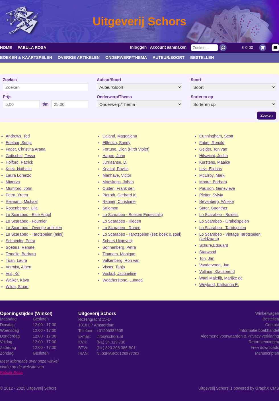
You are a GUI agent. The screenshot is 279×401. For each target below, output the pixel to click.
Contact (272, 324)
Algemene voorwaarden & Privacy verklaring (240, 336)
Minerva (13, 182)
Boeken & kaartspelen (26, 57)
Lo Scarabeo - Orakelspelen (224, 221)
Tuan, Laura (16, 260)
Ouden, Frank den (118, 188)
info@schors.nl (110, 336)
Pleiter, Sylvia (211, 195)
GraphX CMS (267, 388)
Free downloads (265, 347)
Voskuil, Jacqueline (119, 273)
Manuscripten (267, 353)
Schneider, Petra (20, 240)
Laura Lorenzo (18, 175)
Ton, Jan (206, 258)
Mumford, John (19, 188)
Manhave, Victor (116, 175)
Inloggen (138, 47)
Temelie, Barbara (21, 254)
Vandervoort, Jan (214, 265)
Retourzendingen (264, 342)
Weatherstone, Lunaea (122, 280)
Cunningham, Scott (216, 136)
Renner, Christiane (119, 201)
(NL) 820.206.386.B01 (116, 348)
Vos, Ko (12, 273)
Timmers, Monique (118, 254)
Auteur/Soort (168, 57)
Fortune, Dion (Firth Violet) (125, 149)
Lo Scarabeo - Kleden (121, 221)
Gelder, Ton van (213, 149)
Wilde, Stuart (17, 286)
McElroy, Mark (211, 175)
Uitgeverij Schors (41, 388)
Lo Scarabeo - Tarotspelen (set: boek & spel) (141, 234)
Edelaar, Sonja (19, 142)
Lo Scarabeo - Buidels (219, 214)
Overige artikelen (79, 57)
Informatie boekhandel (259, 330)
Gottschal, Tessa (20, 155)
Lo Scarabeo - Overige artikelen (34, 227)
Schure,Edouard (213, 245)
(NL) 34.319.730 (111, 342)
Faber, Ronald (211, 142)
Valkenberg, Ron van (121, 260)
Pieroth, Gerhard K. (119, 195)
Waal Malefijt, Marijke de (221, 278)
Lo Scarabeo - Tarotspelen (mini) (34, 234)
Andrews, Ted (18, 136)
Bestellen (202, 57)
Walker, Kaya (17, 280)
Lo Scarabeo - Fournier (26, 221)
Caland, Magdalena (119, 136)
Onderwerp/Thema (126, 57)
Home (6, 47)
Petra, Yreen (17, 195)
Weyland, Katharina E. (219, 284)
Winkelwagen (267, 313)
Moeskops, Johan (118, 182)
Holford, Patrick (19, 162)
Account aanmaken (168, 47)
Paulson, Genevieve (217, 188)
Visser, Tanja (113, 267)
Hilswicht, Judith (213, 155)
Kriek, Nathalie (19, 168)
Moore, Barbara (213, 182)
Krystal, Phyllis (115, 168)
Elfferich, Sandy (116, 142)
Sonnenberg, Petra (119, 247)
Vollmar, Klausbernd (217, 271)
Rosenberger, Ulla (22, 208)
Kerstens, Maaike (214, 162)
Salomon (110, 208)
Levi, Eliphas (210, 168)
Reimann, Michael (22, 201)
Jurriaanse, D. (114, 162)
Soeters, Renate (20, 247)
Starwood (207, 252)
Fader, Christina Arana (25, 149)
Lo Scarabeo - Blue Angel (28, 214)
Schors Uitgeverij (117, 240)
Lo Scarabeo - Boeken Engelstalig (132, 214)
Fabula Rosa (32, 47)
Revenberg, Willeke (216, 201)
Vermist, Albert (18, 267)
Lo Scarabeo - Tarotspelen (222, 227)
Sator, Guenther (213, 208)
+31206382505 (110, 330)
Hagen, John (113, 155)
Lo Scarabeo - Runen (121, 227)
